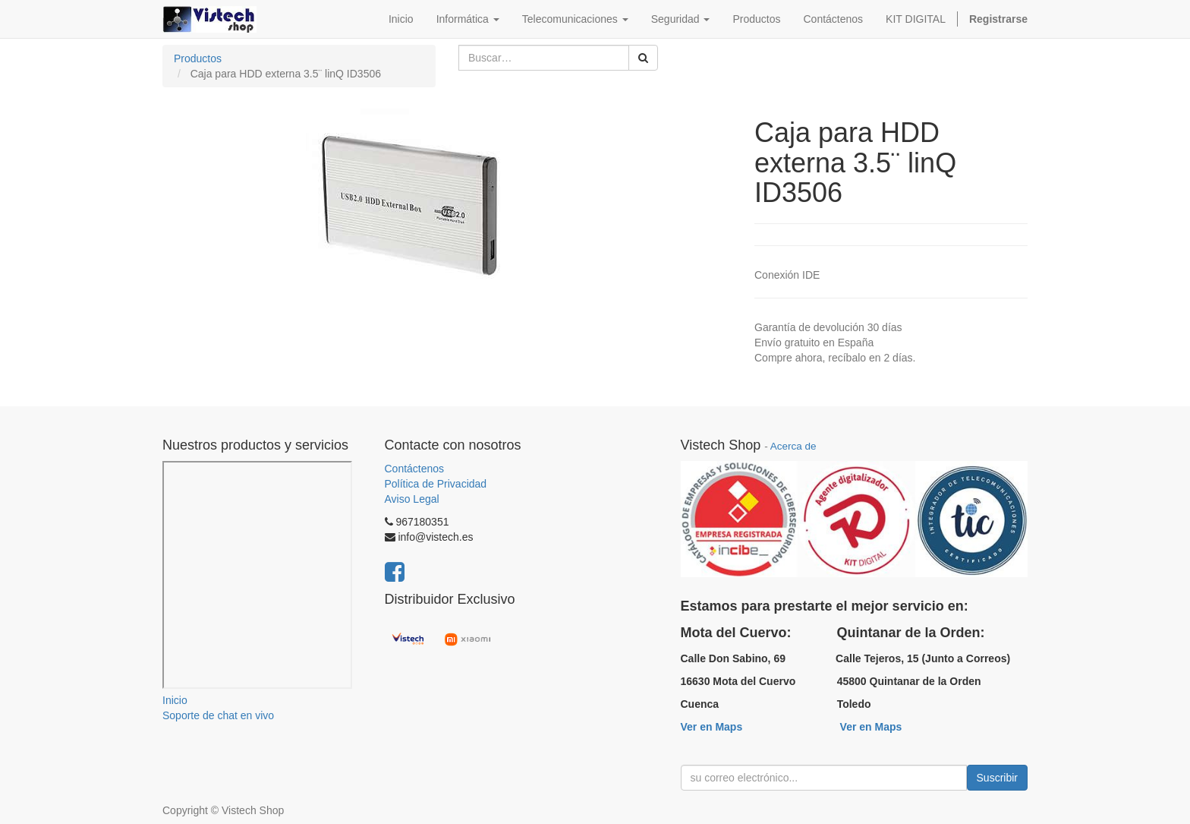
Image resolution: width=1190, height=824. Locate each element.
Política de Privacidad (436, 484)
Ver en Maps (712, 727)
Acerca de (793, 446)
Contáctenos (415, 469)
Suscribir (997, 778)
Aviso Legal (412, 499)
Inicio (174, 700)
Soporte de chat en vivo (218, 715)
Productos (198, 58)
